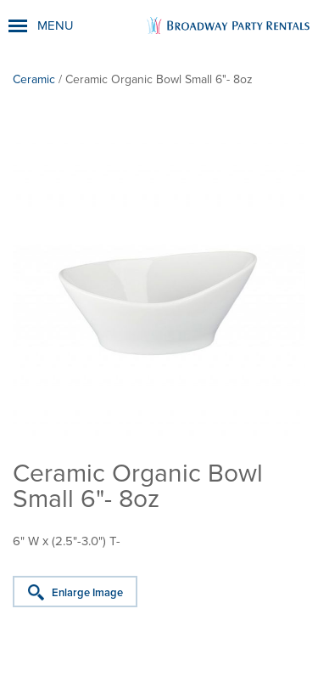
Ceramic (34, 79)
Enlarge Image (87, 593)
